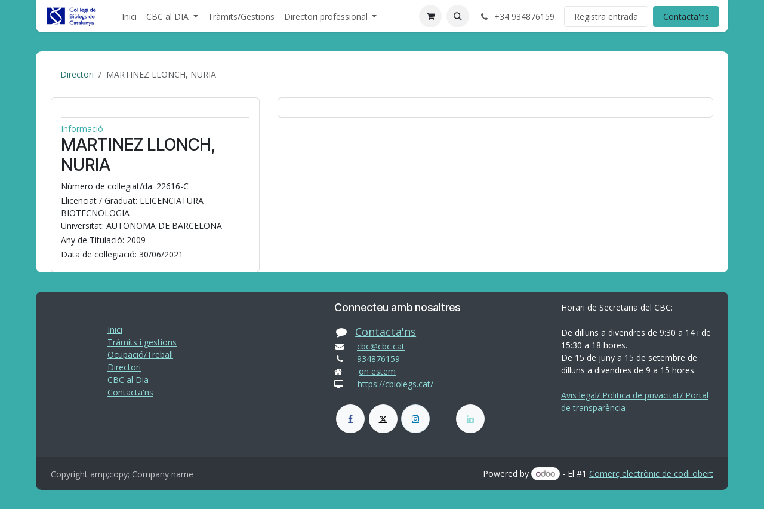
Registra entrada (606, 16)
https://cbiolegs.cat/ (395, 384)
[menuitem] (129, 16)
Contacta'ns (686, 16)
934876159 (378, 358)
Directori (77, 74)
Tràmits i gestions (142, 342)
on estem (377, 371)
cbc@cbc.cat (381, 346)
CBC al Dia (128, 379)
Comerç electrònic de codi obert (651, 473)
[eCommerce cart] (430, 16)
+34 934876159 (516, 16)
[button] (457, 16)
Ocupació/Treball (140, 354)
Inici (114, 329)
